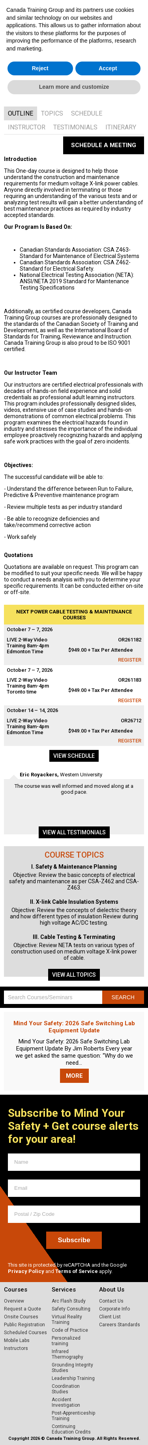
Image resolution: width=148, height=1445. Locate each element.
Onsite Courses (21, 1317)
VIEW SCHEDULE (85, 85)
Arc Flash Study (69, 1301)
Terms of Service (76, 1271)
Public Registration (24, 1324)
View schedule (74, 756)
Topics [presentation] (52, 113)
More (74, 1075)
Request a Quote (22, 1309)
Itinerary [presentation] (120, 127)
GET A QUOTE (83, 96)
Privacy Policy (26, 1271)
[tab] (20, 113)
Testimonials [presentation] (75, 127)
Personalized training (66, 1340)
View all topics (74, 975)
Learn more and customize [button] (74, 1429)
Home (62, 31)
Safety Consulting (71, 1309)
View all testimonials (74, 832)
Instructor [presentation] (26, 127)
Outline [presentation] (20, 113)
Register (129, 660)
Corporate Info (114, 1309)
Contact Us (111, 1301)
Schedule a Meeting (103, 145)
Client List (110, 1317)
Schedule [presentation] (86, 113)
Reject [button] (40, 1410)
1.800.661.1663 (123, 11)
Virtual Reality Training (67, 1319)
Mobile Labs (17, 1340)
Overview (14, 1301)
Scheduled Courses (25, 1332)
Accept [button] (108, 1410)
